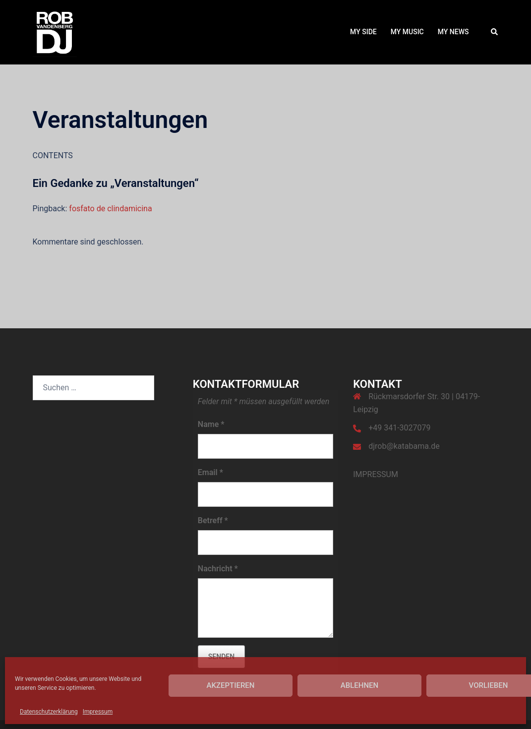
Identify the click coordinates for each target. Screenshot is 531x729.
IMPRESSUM (375, 474)
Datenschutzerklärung (49, 711)
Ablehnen (359, 685)
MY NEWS (453, 32)
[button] (495, 32)
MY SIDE (363, 32)
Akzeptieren (231, 685)
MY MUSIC (407, 32)
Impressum (98, 711)
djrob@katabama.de (404, 446)
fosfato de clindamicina (110, 208)
